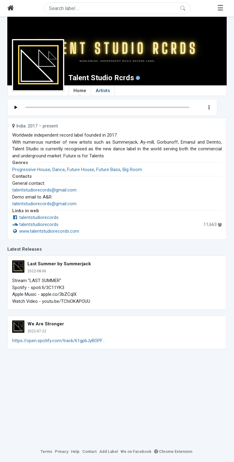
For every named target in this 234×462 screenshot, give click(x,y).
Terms (46, 451)
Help (75, 451)
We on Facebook (136, 451)
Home (79, 92)
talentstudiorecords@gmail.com (44, 190)
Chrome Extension (173, 451)
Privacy (61, 451)
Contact (89, 451)
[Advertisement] (117, 398)
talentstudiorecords (35, 217)
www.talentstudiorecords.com (45, 231)
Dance (58, 169)
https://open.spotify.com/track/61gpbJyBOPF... (58, 340)
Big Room (132, 169)
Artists (103, 90)
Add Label (108, 451)
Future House (80, 169)
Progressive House (31, 169)
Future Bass (108, 169)
